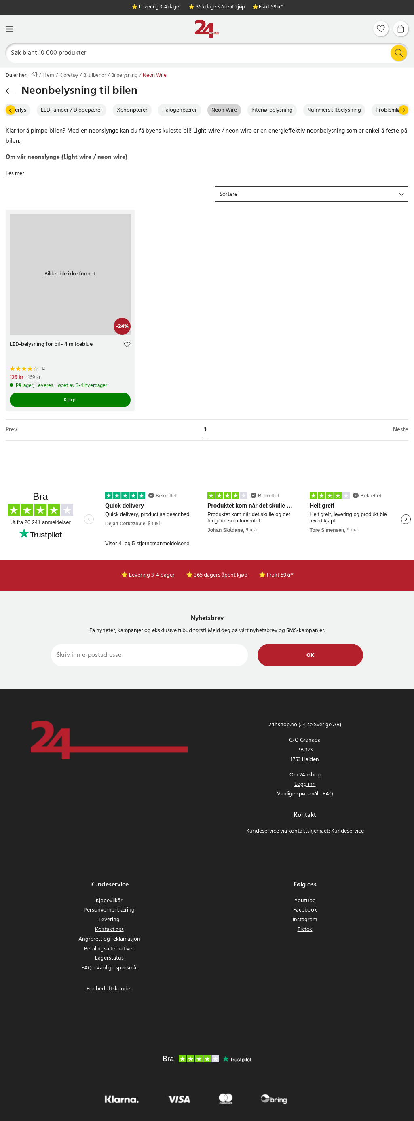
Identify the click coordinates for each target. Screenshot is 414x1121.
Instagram (305, 919)
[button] (311, 194)
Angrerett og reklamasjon (109, 939)
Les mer (15, 173)
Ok (310, 655)
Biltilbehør (94, 76)
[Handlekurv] (400, 28)
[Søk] (207, 53)
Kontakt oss (109, 929)
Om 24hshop (305, 775)
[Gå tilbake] (11, 91)
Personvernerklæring (109, 910)
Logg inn (305, 784)
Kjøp (70, 400)
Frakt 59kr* (271, 7)
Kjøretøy (68, 76)
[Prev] (10, 110)
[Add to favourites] (127, 346)
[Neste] (403, 110)
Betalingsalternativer (109, 949)
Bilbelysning (124, 76)
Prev (11, 430)
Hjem (48, 76)
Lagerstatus (109, 958)
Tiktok (305, 929)
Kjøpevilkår (109, 900)
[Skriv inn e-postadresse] (149, 655)
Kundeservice (347, 831)
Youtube (304, 900)
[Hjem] (207, 29)
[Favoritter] (381, 28)
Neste (400, 430)
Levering (109, 919)
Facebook (305, 910)
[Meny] (9, 29)
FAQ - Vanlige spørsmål (109, 968)
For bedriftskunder (109, 989)
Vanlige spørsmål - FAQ (305, 794)
